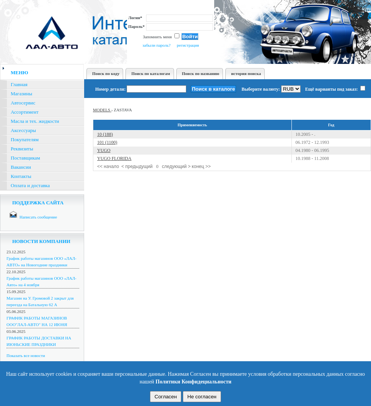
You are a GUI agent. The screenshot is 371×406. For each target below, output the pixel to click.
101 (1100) (107, 142)
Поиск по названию (201, 73)
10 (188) (105, 134)
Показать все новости (26, 355)
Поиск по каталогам (150, 73)
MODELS (102, 110)
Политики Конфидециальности (194, 382)
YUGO (104, 150)
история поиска (246, 73)
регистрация (188, 45)
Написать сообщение (38, 217)
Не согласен (201, 396)
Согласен (166, 396)
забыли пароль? (156, 45)
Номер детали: (110, 89)
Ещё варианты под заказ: (335, 89)
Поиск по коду (105, 73)
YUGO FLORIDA (114, 158)
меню (19, 72)
